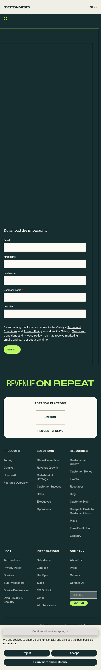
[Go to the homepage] (17, 7)
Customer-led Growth (78, 462)
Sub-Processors (14, 582)
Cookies (9, 575)
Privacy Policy (33, 331)
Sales (40, 494)
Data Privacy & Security (13, 600)
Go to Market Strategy (45, 477)
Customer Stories (81, 471)
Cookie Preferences (16, 590)
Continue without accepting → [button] (50, 631)
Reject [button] (27, 653)
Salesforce (44, 560)
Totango (9, 460)
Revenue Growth (47, 467)
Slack (40, 582)
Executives (44, 501)
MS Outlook (44, 590)
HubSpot (42, 575)
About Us (76, 560)
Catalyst (9, 467)
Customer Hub (79, 501)
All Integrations (46, 605)
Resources (77, 486)
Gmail (40, 598)
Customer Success (49, 486)
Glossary (75, 535)
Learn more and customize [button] (50, 662)
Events (74, 479)
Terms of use (12, 560)
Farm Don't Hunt (80, 528)
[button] (94, 7)
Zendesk (42, 567)
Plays (73, 520)
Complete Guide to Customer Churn (82, 511)
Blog (73, 494)
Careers (75, 575)
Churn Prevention (48, 460)
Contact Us (77, 582)
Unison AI (10, 475)
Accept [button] (74, 653)
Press (73, 567)
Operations (44, 509)
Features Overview (16, 482)
